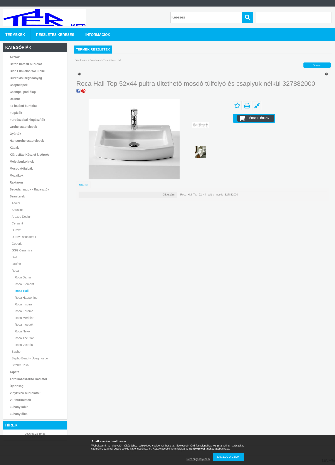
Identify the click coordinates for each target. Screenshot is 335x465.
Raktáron (16, 182)
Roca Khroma (24, 311)
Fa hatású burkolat (23, 106)
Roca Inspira (23, 304)
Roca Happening (26, 297)
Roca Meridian (24, 318)
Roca (106, 60)
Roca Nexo (22, 331)
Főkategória (81, 60)
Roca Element (24, 284)
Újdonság (17, 386)
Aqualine (18, 210)
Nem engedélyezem (198, 459)
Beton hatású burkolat (26, 64)
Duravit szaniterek (24, 237)
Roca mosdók (24, 324)
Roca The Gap (25, 338)
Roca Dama (23, 277)
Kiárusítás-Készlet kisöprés (29, 154)
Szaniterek (95, 60)
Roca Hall (22, 291)
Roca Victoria (24, 345)
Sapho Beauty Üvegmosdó (30, 358)
